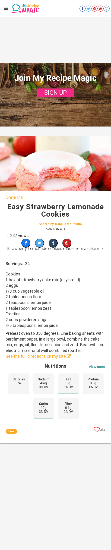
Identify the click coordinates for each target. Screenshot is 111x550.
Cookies (14, 198)
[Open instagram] (107, 9)
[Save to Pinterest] (66, 243)
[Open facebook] (82, 9)
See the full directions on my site (38, 356)
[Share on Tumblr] (53, 243)
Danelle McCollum (68, 224)
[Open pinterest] (95, 9)
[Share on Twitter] (39, 243)
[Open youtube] (101, 9)
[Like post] (99, 430)
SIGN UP (55, 92)
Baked (11, 431)
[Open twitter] (89, 9)
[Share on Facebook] (25, 243)
